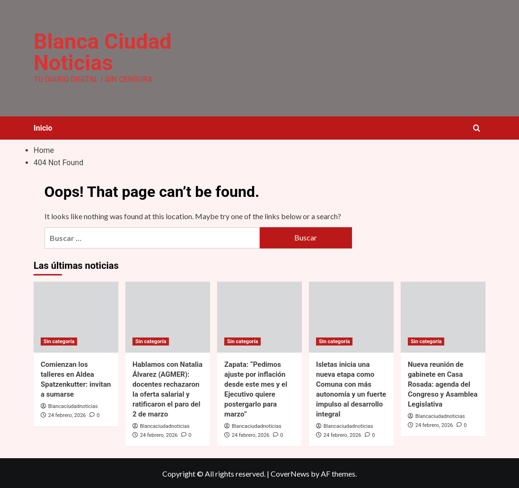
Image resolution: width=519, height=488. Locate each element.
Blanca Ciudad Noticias (101, 51)
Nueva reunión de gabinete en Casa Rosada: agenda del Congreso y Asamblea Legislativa (442, 383)
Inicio (43, 127)
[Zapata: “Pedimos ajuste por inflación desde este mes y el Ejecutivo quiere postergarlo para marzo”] (259, 315)
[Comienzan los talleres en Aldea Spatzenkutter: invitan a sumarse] (76, 315)
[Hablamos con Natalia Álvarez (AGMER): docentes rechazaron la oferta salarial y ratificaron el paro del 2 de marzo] (167, 315)
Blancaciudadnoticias (73, 405)
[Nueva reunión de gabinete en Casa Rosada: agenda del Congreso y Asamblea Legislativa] (443, 315)
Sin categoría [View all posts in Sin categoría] (59, 340)
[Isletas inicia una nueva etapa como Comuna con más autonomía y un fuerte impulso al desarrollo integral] (351, 315)
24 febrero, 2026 (67, 414)
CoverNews (290, 472)
